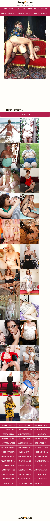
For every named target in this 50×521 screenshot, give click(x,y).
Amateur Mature (8, 443)
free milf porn (8, 439)
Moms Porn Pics (8, 470)
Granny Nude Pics (25, 13)
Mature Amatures (41, 13)
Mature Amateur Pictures (25, 448)
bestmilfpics (8, 434)
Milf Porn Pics (8, 479)
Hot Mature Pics (25, 9)
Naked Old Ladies (25, 425)
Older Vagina (8, 430)
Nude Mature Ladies (25, 443)
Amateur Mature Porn (42, 470)
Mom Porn (8, 9)
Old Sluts (42, 434)
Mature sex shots (41, 483)
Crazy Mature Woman (25, 474)
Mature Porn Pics (25, 430)
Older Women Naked (42, 452)
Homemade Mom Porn (9, 474)
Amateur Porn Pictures (9, 448)
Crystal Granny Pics (42, 430)
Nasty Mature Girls (9, 456)
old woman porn (25, 483)
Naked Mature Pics (8, 452)
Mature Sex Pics (41, 448)
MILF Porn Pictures (42, 425)
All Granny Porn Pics (9, 465)
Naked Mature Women (25, 465)
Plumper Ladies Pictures (25, 479)
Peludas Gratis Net (9, 461)
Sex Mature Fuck (41, 443)
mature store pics (25, 434)
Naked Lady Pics (25, 452)
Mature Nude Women (42, 439)
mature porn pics (41, 9)
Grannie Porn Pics (41, 479)
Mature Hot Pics (41, 456)
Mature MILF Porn (25, 456)
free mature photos (25, 439)
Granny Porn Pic (8, 425)
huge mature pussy (25, 470)
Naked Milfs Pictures (42, 465)
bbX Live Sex (25, 114)
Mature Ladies (25, 461)
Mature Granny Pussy (9, 13)
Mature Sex (8, 483)
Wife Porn (42, 474)
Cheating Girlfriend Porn (42, 461)
